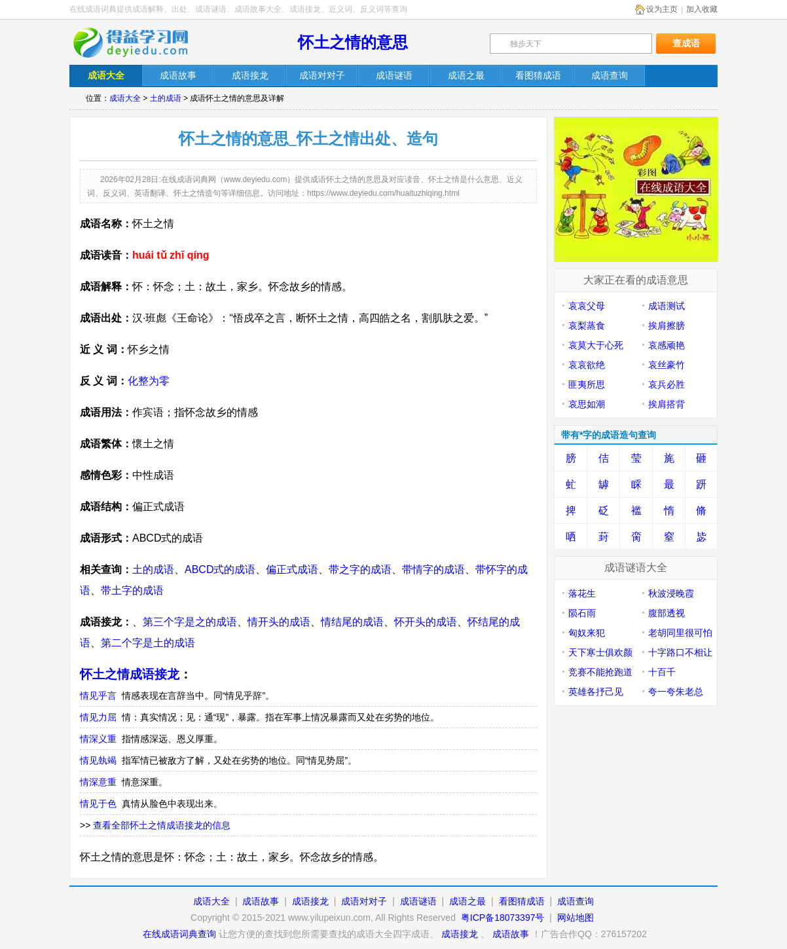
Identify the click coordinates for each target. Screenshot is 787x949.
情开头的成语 (278, 621)
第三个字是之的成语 (190, 621)
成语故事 (260, 901)
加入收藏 (702, 9)
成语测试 (666, 306)
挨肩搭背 (666, 404)
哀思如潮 (586, 404)
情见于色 (98, 803)
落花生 (582, 593)
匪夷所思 (586, 384)
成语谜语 (418, 901)
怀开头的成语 (425, 621)
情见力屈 (98, 717)
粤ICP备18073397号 (504, 917)
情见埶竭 (98, 760)
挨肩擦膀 (666, 325)
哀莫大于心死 (595, 345)
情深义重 (98, 739)
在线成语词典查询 (179, 934)
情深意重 (98, 782)
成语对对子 (364, 901)
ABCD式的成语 (220, 569)
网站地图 (575, 917)
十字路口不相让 (680, 652)
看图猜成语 (522, 901)
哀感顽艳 (666, 345)
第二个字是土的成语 (148, 642)
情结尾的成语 (352, 621)
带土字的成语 (132, 590)
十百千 (662, 672)
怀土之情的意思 (353, 42)
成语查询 (575, 901)
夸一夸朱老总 (675, 691)
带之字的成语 (360, 569)
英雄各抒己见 (595, 691)
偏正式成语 (292, 569)
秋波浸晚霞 (671, 593)
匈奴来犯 (586, 632)
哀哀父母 (586, 306)
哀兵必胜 (666, 384)
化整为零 (149, 380)
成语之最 (467, 901)
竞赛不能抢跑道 (600, 672)
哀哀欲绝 (586, 365)
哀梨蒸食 (586, 325)
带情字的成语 (433, 569)
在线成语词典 (139, 42)
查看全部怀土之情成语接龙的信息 (161, 825)
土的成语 (165, 98)
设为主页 (662, 9)
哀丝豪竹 (666, 365)
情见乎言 (98, 695)
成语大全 (125, 98)
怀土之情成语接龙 (129, 674)
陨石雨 (582, 613)
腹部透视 (666, 613)
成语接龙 (310, 901)
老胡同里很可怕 (680, 632)
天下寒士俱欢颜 (600, 652)
